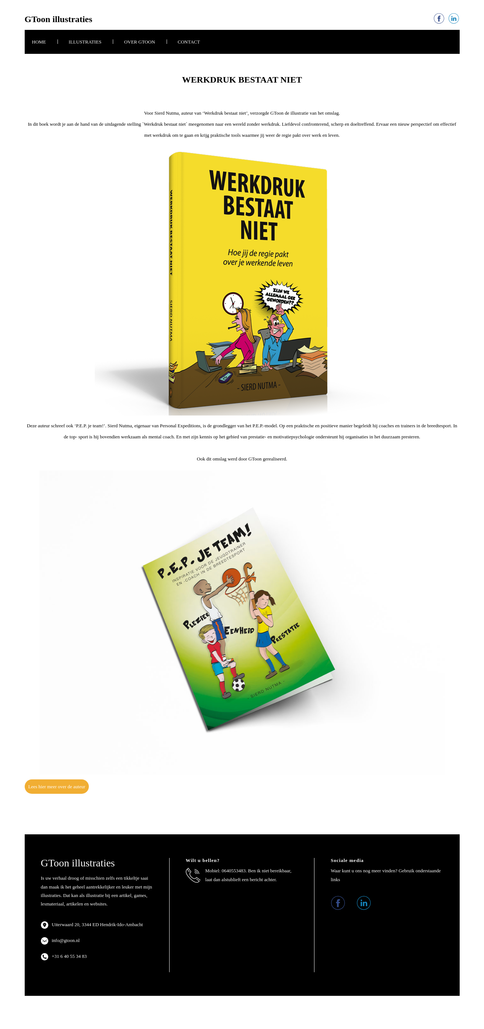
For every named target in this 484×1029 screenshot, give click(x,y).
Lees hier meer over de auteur (57, 786)
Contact (189, 42)
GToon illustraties (59, 19)
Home (39, 42)
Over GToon (139, 42)
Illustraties (85, 42)
